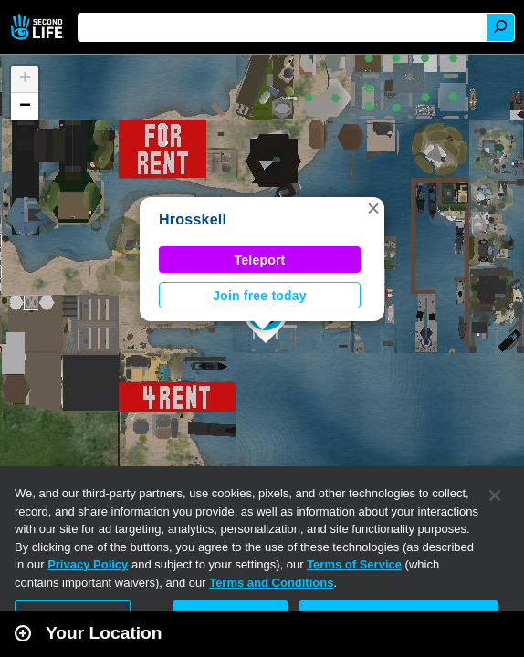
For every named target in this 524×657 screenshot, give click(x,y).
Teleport (260, 260)
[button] (373, 208)
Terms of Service (354, 564)
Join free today (260, 295)
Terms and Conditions (271, 582)
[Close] (495, 495)
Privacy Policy (87, 564)
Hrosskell (192, 219)
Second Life (38, 27)
